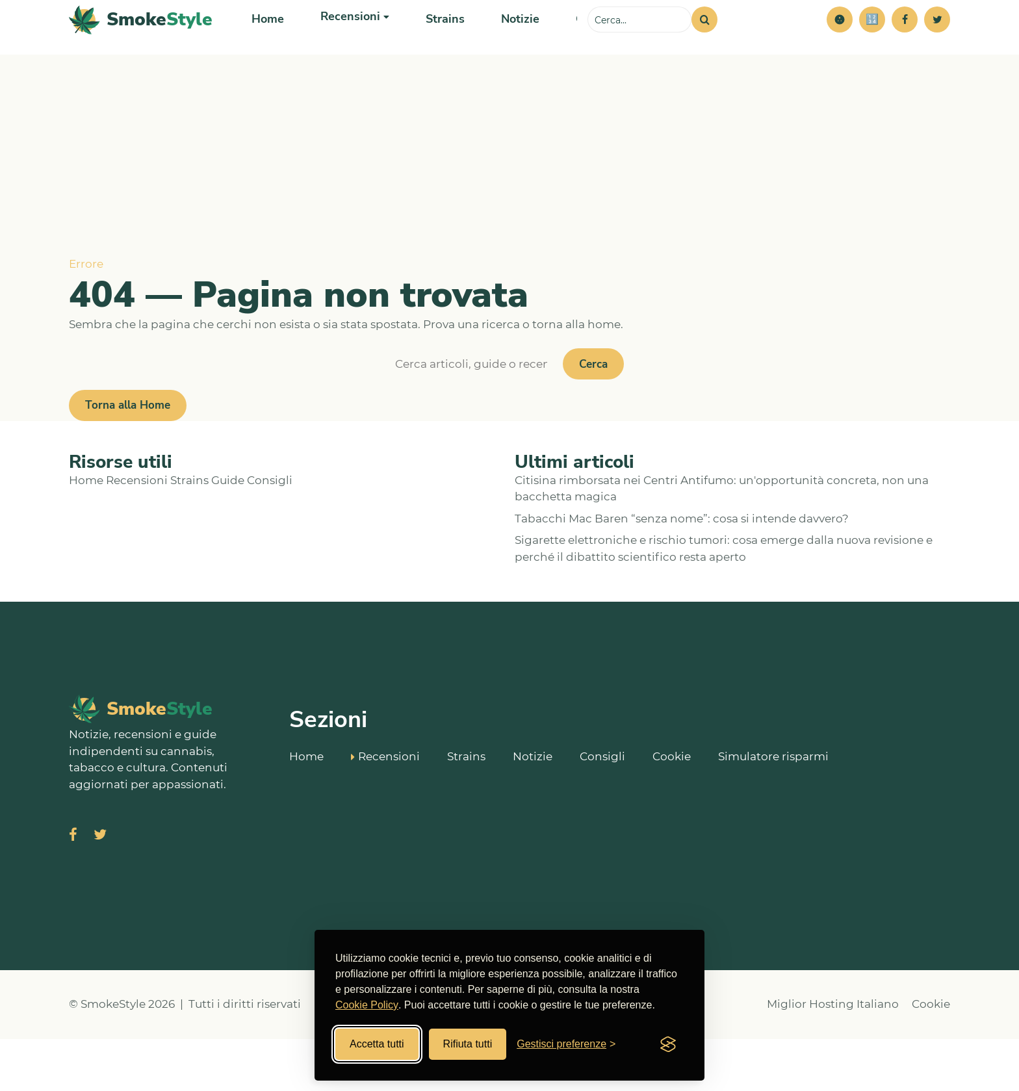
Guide (227, 532)
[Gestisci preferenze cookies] (566, 1044)
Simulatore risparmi (773, 807)
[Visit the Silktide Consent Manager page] (668, 1044)
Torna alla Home (127, 457)
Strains (437, 45)
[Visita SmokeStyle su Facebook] (73, 888)
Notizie (509, 45)
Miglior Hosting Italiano (833, 1055)
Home (267, 45)
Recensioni (137, 532)
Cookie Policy (366, 1004)
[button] (840, 45)
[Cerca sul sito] (639, 45)
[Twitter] (937, 45)
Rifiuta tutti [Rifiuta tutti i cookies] (468, 1043)
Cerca (593, 416)
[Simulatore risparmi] (872, 45)
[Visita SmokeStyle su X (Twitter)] (100, 888)
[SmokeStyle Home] (141, 45)
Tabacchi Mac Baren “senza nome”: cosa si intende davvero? (682, 570)
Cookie (671, 807)
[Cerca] (704, 45)
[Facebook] (905, 45)
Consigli (269, 532)
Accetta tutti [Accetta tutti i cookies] (377, 1043)
